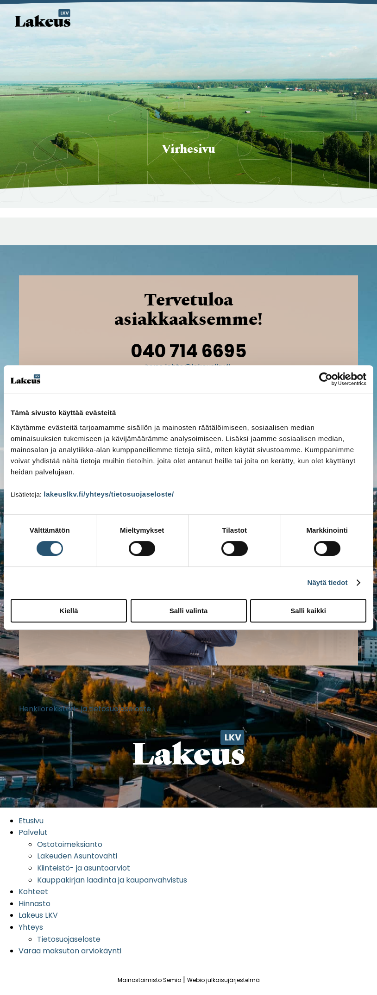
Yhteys (31, 927)
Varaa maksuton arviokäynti (70, 950)
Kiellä (68, 611)
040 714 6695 (189, 351)
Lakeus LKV (38, 915)
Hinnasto (34, 903)
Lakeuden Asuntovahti (77, 856)
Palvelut (33, 832)
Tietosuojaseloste (69, 939)
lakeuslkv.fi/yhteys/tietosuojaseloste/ (109, 494)
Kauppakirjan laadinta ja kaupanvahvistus (112, 880)
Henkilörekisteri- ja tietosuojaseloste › (87, 708)
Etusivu (31, 820)
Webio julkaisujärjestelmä (223, 980)
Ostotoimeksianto (69, 844)
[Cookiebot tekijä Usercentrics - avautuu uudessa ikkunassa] (325, 379)
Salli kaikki (308, 611)
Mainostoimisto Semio (149, 980)
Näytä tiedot (328, 582)
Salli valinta (189, 611)
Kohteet (33, 891)
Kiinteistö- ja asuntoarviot (83, 868)
